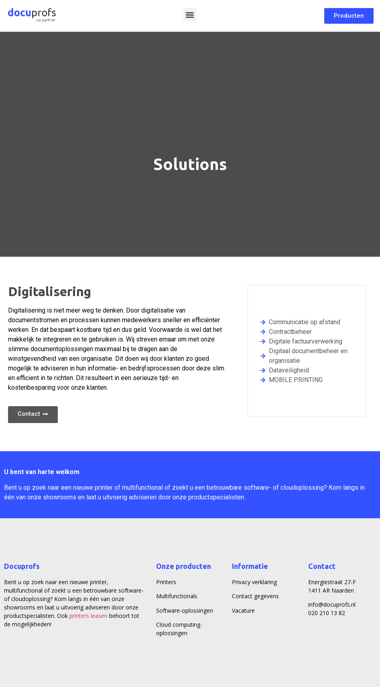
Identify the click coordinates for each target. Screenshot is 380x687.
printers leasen (88, 616)
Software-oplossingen (184, 610)
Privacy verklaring (254, 582)
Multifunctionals (176, 596)
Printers (166, 582)
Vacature (243, 610)
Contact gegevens (255, 596)
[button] (190, 14)
